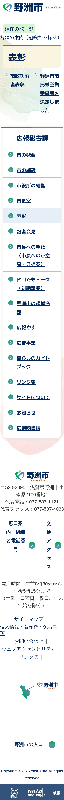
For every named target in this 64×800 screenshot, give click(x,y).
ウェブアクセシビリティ (29, 649)
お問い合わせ (29, 641)
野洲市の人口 (28, 744)
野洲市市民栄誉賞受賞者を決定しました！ (49, 93)
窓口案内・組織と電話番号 (15, 536)
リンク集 (29, 657)
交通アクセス (48, 545)
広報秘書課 (32, 137)
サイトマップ (29, 619)
